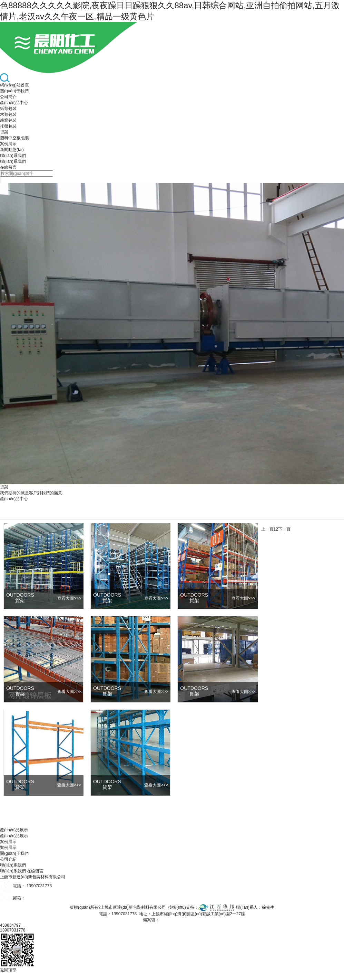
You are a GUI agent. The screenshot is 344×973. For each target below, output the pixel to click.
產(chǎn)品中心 (14, 102)
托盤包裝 (8, 126)
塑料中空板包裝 (14, 137)
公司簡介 (8, 96)
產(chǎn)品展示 (14, 835)
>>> (69, 598)
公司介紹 (8, 859)
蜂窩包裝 (8, 120)
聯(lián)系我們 (13, 155)
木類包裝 (8, 114)
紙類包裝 (8, 108)
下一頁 (284, 529)
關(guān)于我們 (14, 90)
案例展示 (8, 143)
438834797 (10, 925)
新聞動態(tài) (12, 149)
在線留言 (8, 167)
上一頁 (267, 529)
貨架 (4, 132)
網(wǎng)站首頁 (14, 85)
